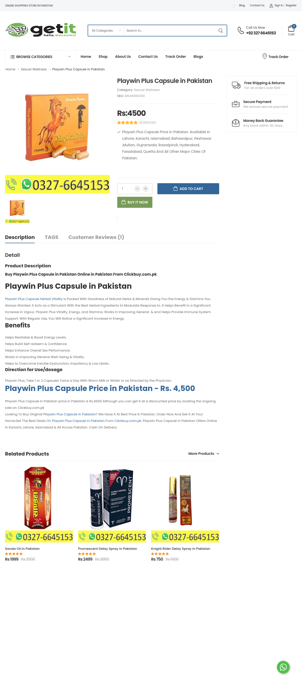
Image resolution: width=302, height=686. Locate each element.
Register (291, 5)
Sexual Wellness (147, 89)
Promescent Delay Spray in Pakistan (107, 548)
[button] (40, 56)
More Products (201, 454)
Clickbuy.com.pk (127, 420)
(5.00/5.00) (147, 122)
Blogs (198, 56)
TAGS (51, 237)
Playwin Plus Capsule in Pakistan (69, 414)
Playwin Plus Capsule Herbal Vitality (34, 299)
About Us (123, 56)
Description (20, 237)
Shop (103, 56)
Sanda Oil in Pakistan (22, 548)
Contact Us (257, 5)
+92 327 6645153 (261, 33)
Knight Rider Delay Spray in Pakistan (180, 548)
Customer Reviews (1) (96, 237)
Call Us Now (255, 27)
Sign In (276, 5)
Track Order (175, 56)
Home (86, 56)
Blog (242, 5)
